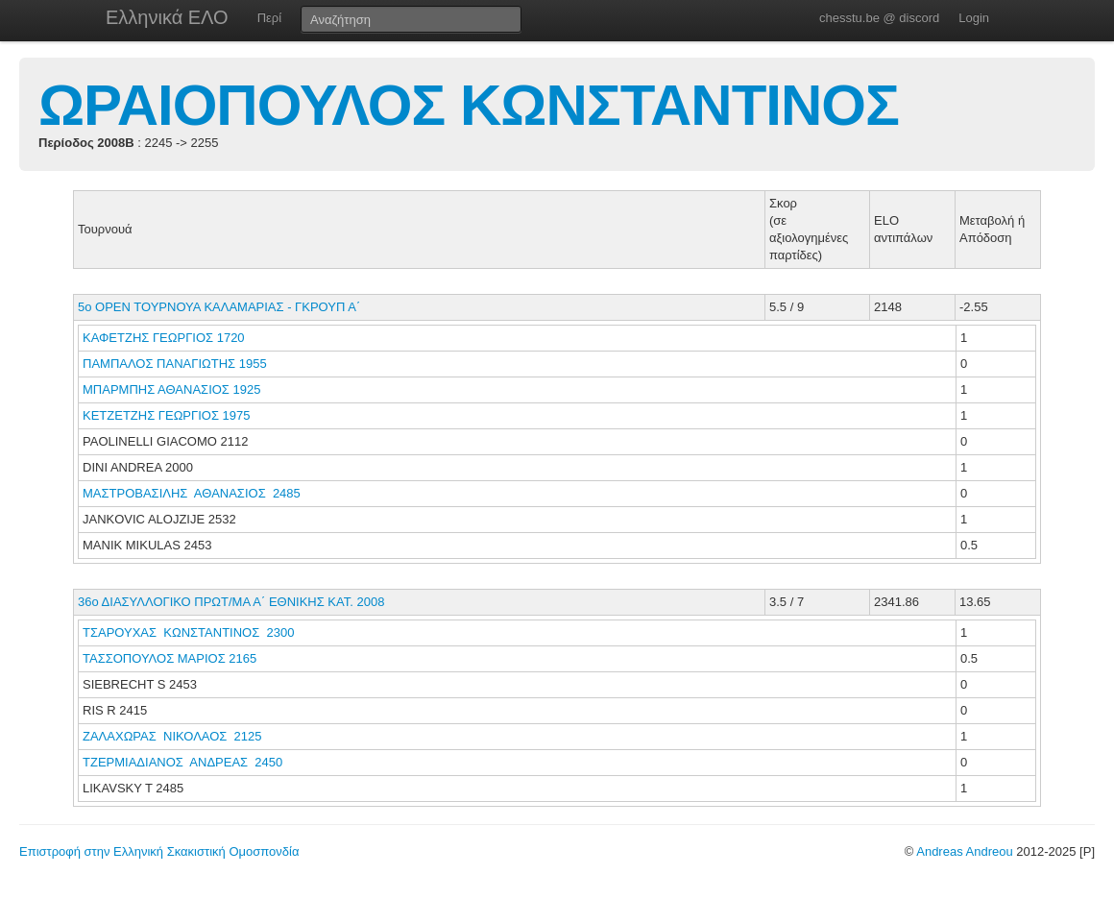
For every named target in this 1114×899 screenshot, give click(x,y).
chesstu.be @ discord (879, 18)
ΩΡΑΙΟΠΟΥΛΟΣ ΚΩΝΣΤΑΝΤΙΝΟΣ (468, 105)
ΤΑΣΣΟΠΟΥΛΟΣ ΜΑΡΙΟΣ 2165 (169, 658)
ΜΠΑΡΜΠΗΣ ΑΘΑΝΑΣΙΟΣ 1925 (171, 389)
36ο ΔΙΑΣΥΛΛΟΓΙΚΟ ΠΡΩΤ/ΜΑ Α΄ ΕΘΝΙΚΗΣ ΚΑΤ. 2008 (231, 602)
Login (973, 18)
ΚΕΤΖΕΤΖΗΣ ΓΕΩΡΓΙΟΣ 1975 (166, 415)
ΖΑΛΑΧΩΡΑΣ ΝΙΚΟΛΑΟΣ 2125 (172, 736)
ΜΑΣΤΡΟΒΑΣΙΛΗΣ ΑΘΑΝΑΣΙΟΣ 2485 (192, 493)
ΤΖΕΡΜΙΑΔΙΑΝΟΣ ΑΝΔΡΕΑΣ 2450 (182, 762)
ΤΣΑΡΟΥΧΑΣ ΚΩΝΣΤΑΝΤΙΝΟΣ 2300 (188, 632)
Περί (269, 18)
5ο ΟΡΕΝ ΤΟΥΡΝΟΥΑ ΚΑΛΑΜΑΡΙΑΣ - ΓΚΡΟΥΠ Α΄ (219, 307)
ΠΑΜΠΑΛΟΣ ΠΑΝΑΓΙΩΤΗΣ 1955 (175, 363)
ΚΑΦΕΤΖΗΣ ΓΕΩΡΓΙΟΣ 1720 (164, 337)
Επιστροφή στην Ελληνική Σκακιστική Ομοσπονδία (159, 851)
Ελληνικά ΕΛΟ (167, 17)
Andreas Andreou (964, 851)
